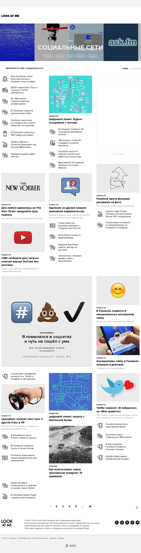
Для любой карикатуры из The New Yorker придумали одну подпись (21, 211)
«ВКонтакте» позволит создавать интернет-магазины (69, 143)
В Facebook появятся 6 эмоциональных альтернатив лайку (115, 314)
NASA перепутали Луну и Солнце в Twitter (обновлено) (24, 90)
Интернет (60, 56)
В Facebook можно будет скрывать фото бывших (24, 496)
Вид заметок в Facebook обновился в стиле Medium (71, 165)
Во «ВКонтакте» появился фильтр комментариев (20, 101)
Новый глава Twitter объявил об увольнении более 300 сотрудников (118, 214)
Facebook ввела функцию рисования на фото (113, 200)
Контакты (12, 538)
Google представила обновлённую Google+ (117, 457)
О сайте (4, 538)
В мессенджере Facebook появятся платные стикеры (116, 447)
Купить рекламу (118, 154)
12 (69, 357)
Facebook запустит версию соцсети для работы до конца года (69, 154)
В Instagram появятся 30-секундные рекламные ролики (71, 132)
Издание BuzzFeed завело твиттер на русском (68, 247)
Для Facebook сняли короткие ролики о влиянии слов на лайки (23, 79)
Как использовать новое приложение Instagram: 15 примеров (65, 473)
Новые (125, 69)
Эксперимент (47, 333)
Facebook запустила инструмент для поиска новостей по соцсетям (23, 123)
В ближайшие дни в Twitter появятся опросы (24, 436)
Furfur (70, 546)
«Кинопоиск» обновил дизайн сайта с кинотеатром (69, 258)
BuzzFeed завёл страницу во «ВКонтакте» (119, 436)
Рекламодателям (24, 538)
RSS (138, 523)
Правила (52, 538)
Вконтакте (81, 56)
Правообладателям (40, 538)
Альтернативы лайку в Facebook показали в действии (117, 363)
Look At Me (10, 16)
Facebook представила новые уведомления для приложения (24, 458)
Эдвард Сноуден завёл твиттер (23, 155)
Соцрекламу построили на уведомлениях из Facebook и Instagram (118, 225)
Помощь (61, 538)
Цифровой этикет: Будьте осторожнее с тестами (65, 121)
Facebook (48, 56)
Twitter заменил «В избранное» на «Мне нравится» (116, 409)
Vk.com (122, 523)
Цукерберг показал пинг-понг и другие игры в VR (22, 420)
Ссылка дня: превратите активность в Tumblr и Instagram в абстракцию (23, 376)
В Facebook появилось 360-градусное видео (23, 133)
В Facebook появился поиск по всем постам (22, 447)
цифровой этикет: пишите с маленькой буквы (66, 418)
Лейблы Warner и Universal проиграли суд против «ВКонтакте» (23, 144)
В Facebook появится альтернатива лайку (22, 112)
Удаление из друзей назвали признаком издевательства (67, 209)
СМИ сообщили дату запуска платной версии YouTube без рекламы (20, 262)
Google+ (132, 523)
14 (90, 506)
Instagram (93, 56)
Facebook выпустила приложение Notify (116, 425)
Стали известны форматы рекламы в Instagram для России (69, 226)
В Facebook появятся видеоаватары (69, 236)
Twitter (70, 56)
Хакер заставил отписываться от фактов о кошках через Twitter (23, 485)
